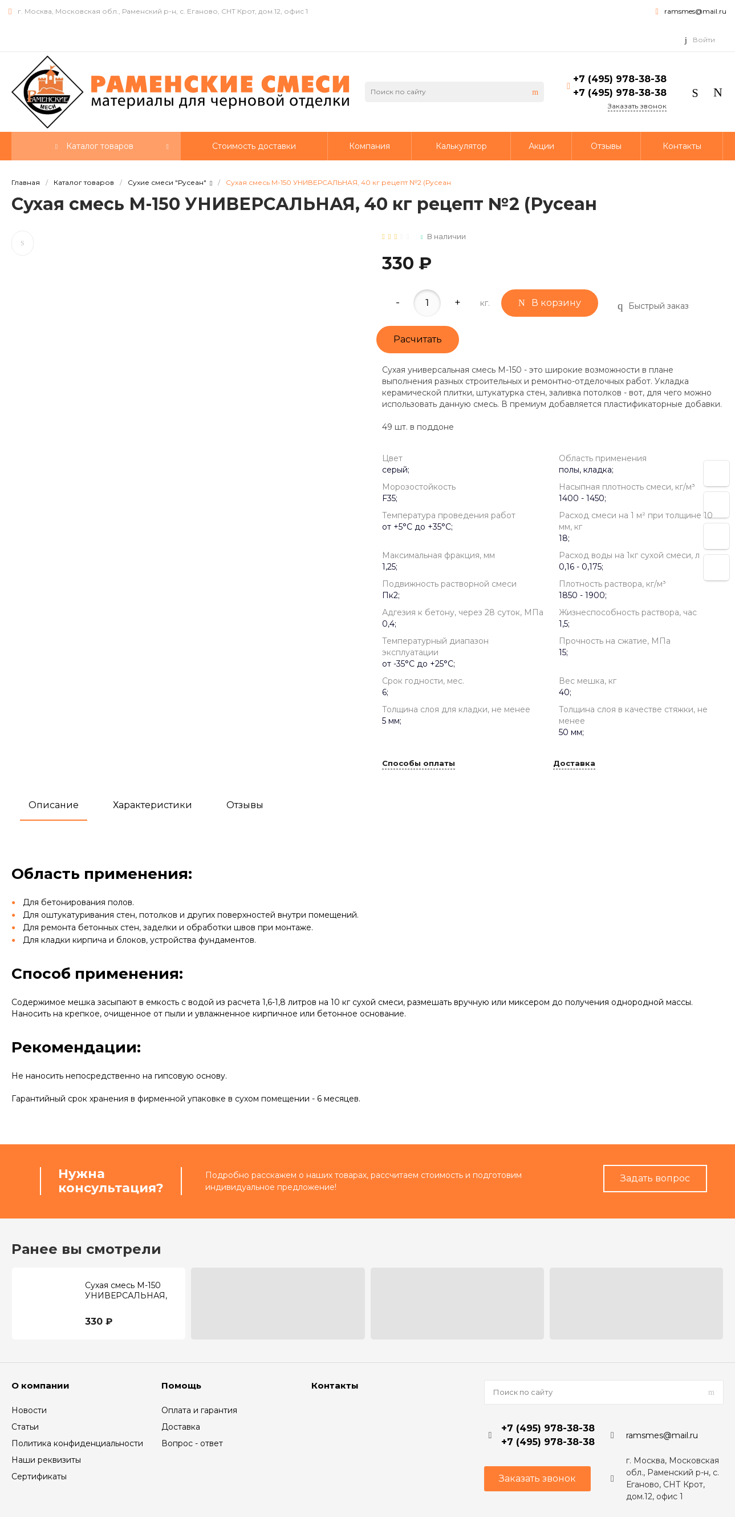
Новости (29, 1410)
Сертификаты (39, 1476)
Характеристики (152, 805)
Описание (54, 805)
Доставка (574, 764)
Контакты (335, 1385)
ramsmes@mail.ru (695, 11)
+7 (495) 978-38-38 (620, 79)
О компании (40, 1385)
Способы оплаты (418, 764)
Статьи (25, 1427)
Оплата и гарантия (199, 1410)
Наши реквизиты (46, 1460)
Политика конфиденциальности (77, 1443)
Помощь (181, 1385)
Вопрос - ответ (192, 1443)
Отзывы (244, 805)
